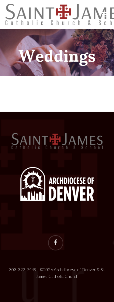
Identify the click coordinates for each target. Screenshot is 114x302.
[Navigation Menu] (105, 14)
